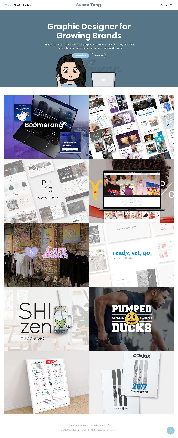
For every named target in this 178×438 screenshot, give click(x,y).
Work (8, 5)
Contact (27, 5)
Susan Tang (88, 5)
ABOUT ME (98, 55)
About (17, 5)
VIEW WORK (80, 55)
